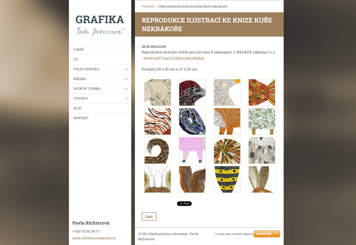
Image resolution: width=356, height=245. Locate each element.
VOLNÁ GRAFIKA (86, 69)
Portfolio (148, 6)
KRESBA (79, 79)
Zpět (149, 216)
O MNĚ (78, 49)
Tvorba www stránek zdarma (233, 234)
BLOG (77, 108)
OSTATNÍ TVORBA (87, 88)
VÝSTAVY (80, 98)
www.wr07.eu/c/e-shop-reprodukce (173, 57)
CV (75, 59)
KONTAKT (81, 118)
